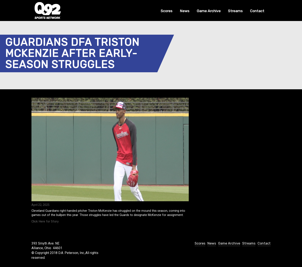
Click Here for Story (45, 221)
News (184, 11)
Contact (257, 11)
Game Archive (209, 11)
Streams (235, 11)
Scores (166, 11)
